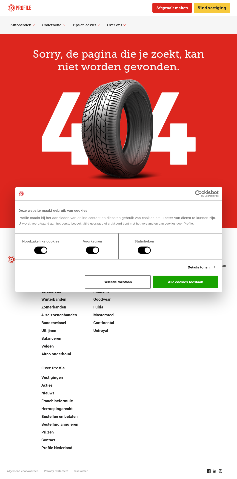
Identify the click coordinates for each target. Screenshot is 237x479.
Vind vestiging (212, 8)
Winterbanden (53, 299)
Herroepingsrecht (57, 408)
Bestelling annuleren (59, 424)
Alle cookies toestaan (185, 282)
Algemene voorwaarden (22, 471)
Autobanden (22, 25)
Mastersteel (103, 315)
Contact (48, 440)
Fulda (98, 307)
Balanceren (51, 338)
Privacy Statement (56, 471)
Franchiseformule (57, 401)
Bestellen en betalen (59, 416)
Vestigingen (52, 377)
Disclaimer (81, 471)
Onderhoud (53, 25)
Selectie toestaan (118, 282)
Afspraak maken (172, 8)
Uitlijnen (48, 330)
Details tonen (199, 267)
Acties (47, 385)
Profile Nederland (56, 447)
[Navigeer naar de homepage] (19, 7)
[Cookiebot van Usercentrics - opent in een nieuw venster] (198, 193)
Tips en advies (86, 25)
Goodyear (102, 299)
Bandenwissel (53, 322)
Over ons (116, 25)
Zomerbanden (53, 307)
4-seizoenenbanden (59, 315)
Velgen (47, 346)
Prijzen (47, 432)
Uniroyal (100, 330)
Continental (103, 322)
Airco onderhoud (56, 354)
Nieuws (47, 393)
